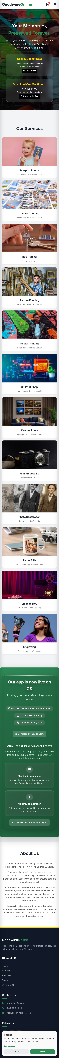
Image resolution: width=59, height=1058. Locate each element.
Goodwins (17, 4)
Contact (5, 980)
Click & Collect (29, 71)
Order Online (8, 985)
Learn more (9, 1046)
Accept (42, 1052)
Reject (16, 1052)
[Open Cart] (47, 4)
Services (6, 970)
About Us (6, 975)
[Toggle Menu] (55, 4)
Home (5, 966)
